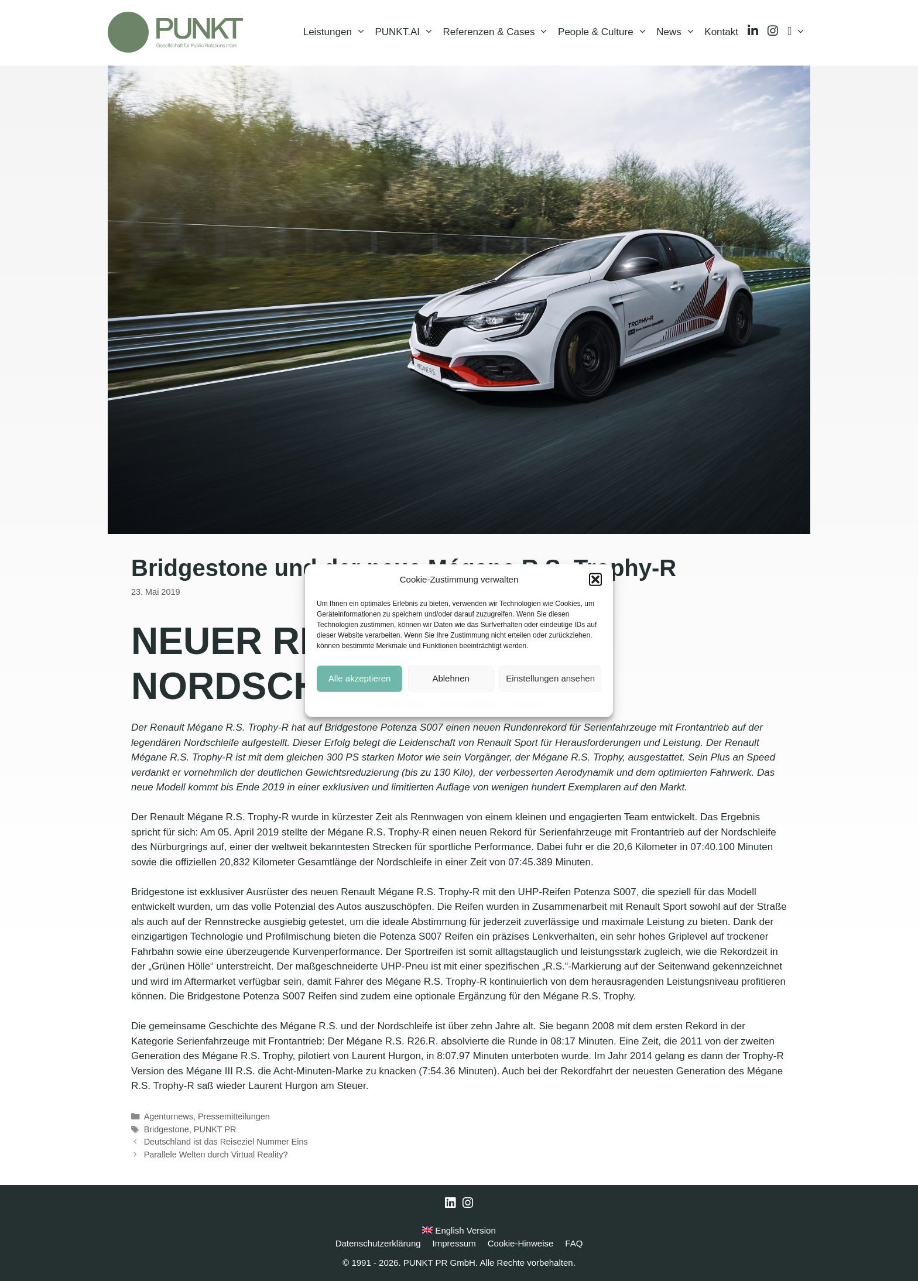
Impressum (525, 702)
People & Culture (605, 32)
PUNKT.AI (406, 32)
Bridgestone (166, 1129)
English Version (459, 1230)
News (678, 32)
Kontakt (721, 31)
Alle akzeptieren (359, 678)
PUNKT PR (215, 1129)
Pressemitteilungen (234, 1116)
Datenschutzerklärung (468, 702)
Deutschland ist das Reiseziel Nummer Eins (226, 1141)
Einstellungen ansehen (550, 678)
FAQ (574, 1243)
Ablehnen (450, 678)
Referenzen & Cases (498, 32)
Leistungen (337, 32)
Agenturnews (168, 1116)
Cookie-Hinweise (401, 702)
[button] (595, 579)
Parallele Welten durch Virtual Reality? (216, 1154)
